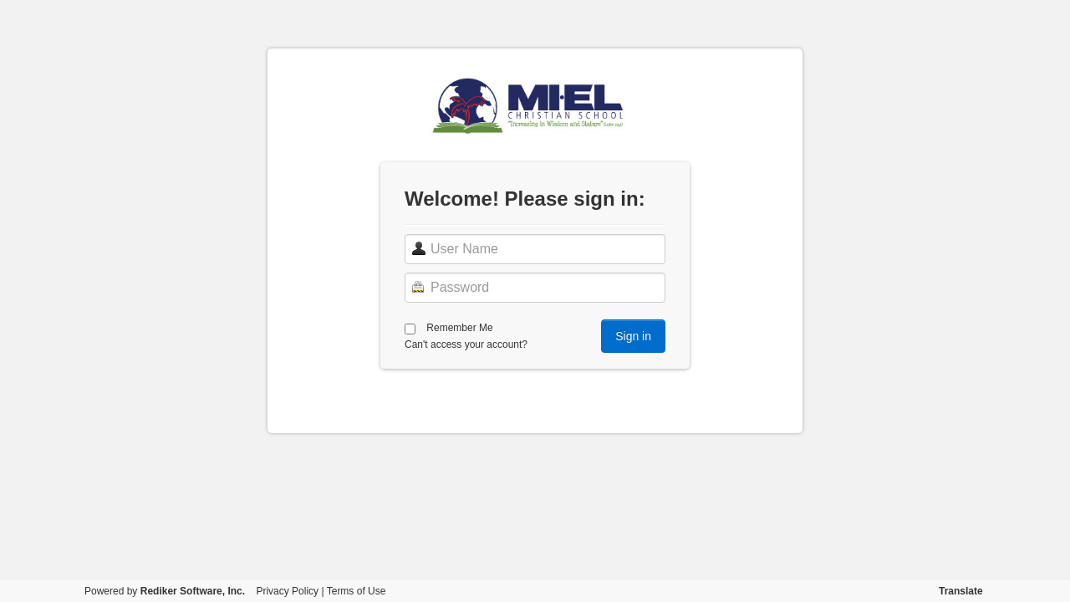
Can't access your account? (466, 344)
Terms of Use (356, 591)
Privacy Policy (287, 591)
